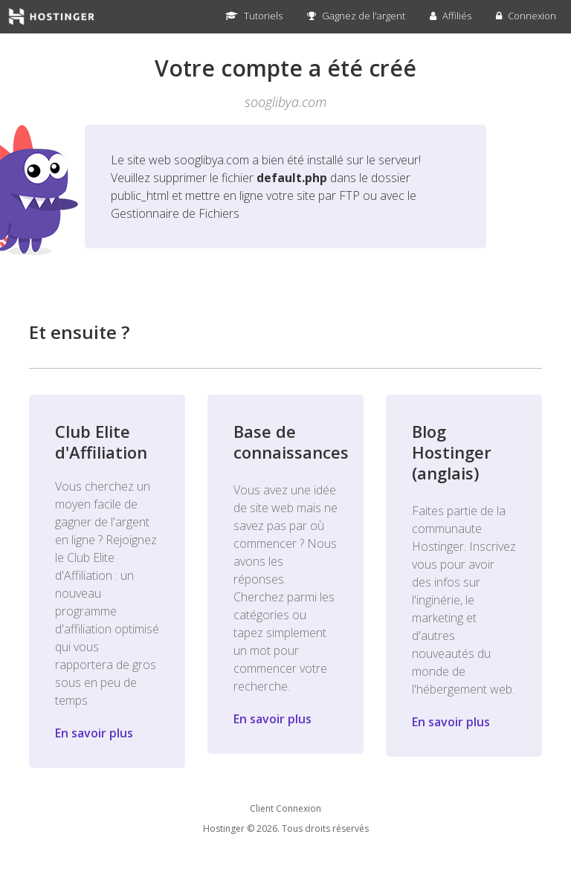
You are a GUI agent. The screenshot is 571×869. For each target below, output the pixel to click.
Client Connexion (285, 808)
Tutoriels (254, 15)
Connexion (526, 15)
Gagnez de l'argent (356, 15)
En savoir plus (94, 733)
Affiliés (450, 15)
